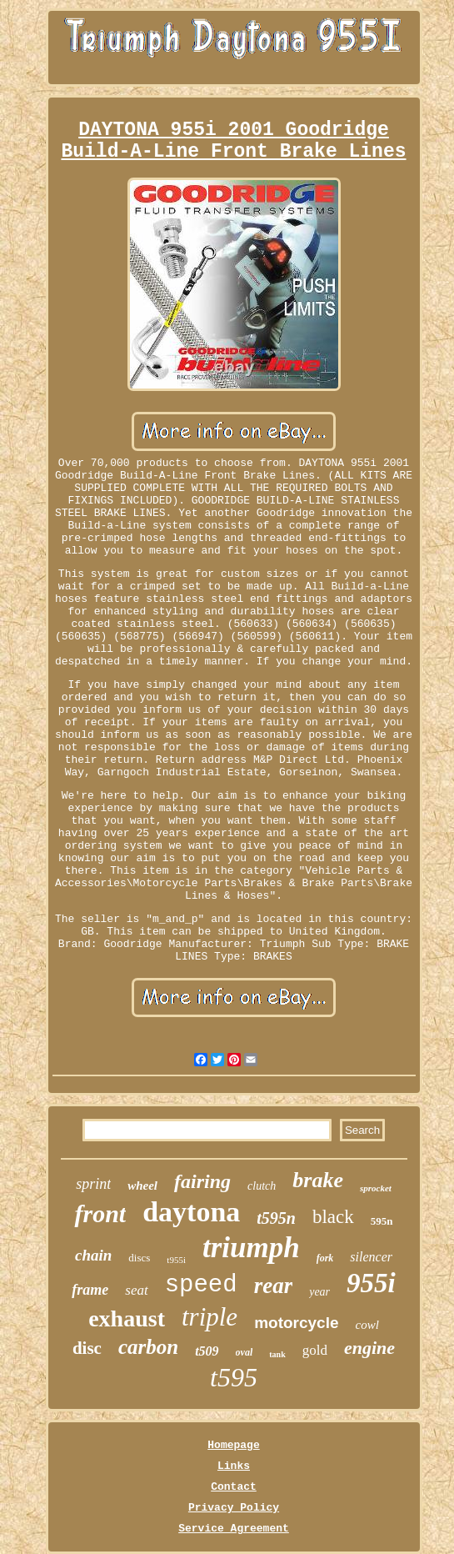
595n (382, 1221)
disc (87, 1348)
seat (136, 1290)
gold (314, 1350)
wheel (142, 1185)
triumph (251, 1247)
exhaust (126, 1318)
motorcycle (296, 1322)
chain (93, 1255)
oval (244, 1352)
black (333, 1216)
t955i (176, 1260)
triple (209, 1316)
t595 (233, 1377)
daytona (191, 1211)
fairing (202, 1181)
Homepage (233, 1445)
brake (317, 1180)
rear (273, 1285)
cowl (367, 1324)
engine (369, 1347)
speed (201, 1285)
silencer (371, 1257)
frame (90, 1289)
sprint (93, 1184)
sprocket (376, 1188)
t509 (206, 1351)
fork (325, 1258)
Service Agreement (233, 1528)
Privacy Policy (233, 1507)
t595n (276, 1218)
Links (233, 1466)
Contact (234, 1487)
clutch (261, 1186)
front (100, 1213)
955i (371, 1283)
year (319, 1292)
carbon (148, 1347)
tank (277, 1354)
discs (139, 1257)
